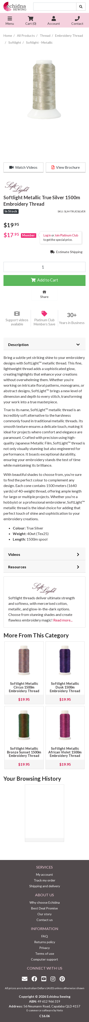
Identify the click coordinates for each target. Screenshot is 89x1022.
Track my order (44, 880)
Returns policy (44, 942)
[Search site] (81, 7)
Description (18, 344)
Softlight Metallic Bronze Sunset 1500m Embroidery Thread (24, 752)
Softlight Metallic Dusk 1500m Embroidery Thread (65, 687)
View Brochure (66, 167)
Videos (14, 554)
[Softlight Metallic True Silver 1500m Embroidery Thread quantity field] (44, 267)
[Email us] (26, 978)
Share (44, 294)
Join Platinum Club (66, 235)
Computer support (44, 959)
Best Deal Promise (44, 908)
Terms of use (44, 953)
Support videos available (17, 322)
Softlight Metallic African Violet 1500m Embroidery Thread (65, 752)
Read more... (63, 620)
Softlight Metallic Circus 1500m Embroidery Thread (24, 687)
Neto (60, 1010)
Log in (47, 235)
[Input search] (54, 7)
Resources (17, 567)
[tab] (44, 344)
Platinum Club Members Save (44, 322)
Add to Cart (44, 280)
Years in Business (72, 323)
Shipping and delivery (44, 886)
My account (44, 874)
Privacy (44, 948)
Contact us (44, 920)
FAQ (44, 936)
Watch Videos (23, 167)
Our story (44, 914)
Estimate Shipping (66, 252)
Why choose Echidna (45, 902)
